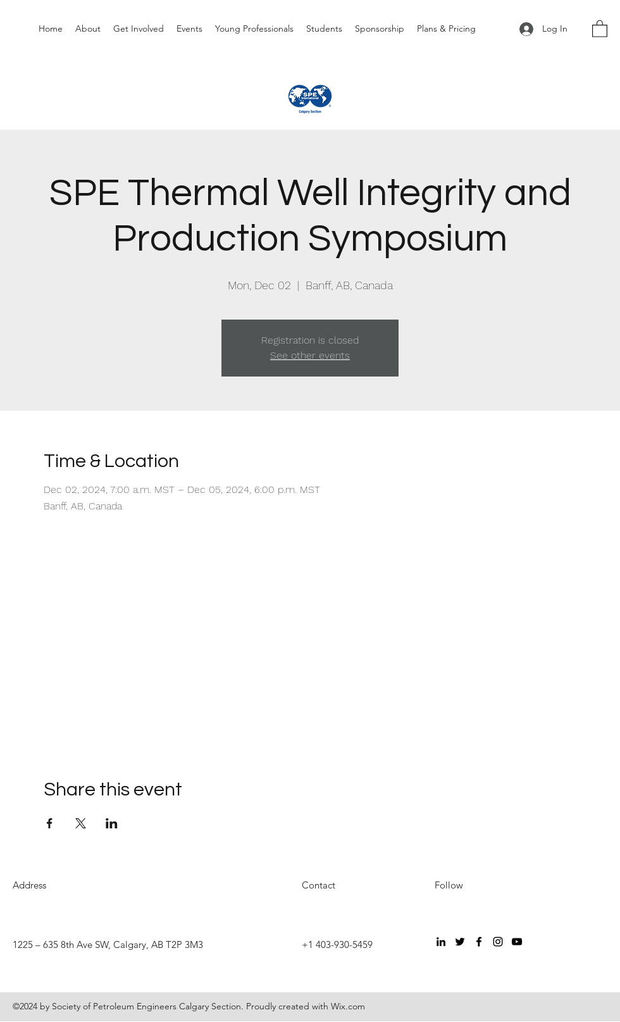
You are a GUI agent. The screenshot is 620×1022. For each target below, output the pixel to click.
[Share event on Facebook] (50, 823)
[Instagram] (498, 941)
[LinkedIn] (441, 941)
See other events (310, 355)
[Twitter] (460, 941)
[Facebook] (479, 941)
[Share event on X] (81, 823)
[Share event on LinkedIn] (112, 823)
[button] (599, 28)
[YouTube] (517, 941)
